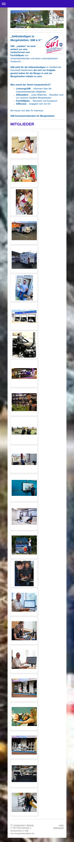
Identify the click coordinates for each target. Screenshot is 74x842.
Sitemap (30, 825)
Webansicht (58, 828)
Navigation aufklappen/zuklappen (37, 4)
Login (61, 825)
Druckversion (17, 825)
